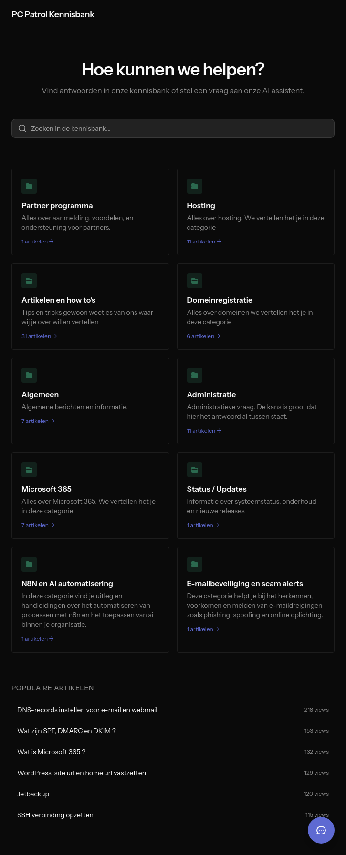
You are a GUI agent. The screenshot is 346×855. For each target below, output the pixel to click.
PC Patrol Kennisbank (52, 14)
